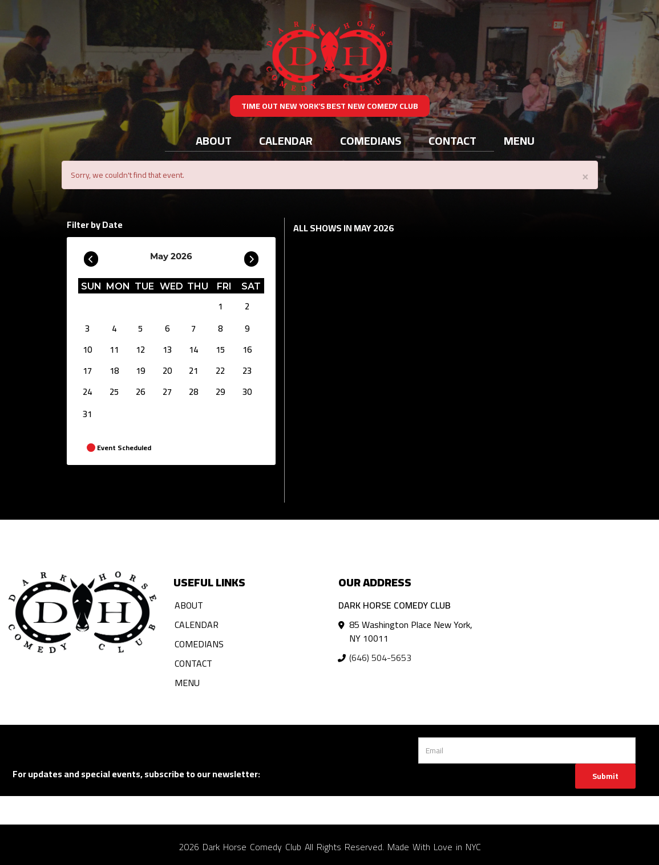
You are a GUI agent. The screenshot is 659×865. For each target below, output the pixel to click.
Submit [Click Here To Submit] (605, 776)
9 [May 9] (247, 328)
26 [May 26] (140, 391)
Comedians (370, 140)
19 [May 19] (140, 370)
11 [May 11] (114, 349)
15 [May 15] (220, 349)
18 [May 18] (114, 370)
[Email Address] (527, 750)
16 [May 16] (247, 349)
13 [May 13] (167, 349)
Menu (519, 140)
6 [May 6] (167, 328)
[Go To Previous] (91, 256)
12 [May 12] (140, 349)
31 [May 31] (87, 414)
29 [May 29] (220, 391)
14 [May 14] (193, 349)
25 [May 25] (114, 391)
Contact (452, 140)
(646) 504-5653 (380, 657)
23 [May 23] (247, 370)
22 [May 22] (220, 370)
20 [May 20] (167, 370)
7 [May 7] (193, 328)
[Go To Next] (251, 256)
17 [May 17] (87, 370)
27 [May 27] (167, 391)
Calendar (286, 140)
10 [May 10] (87, 349)
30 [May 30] (247, 391)
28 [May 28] (193, 391)
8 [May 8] (220, 328)
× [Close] (585, 176)
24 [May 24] (87, 391)
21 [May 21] (193, 370)
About (214, 140)
